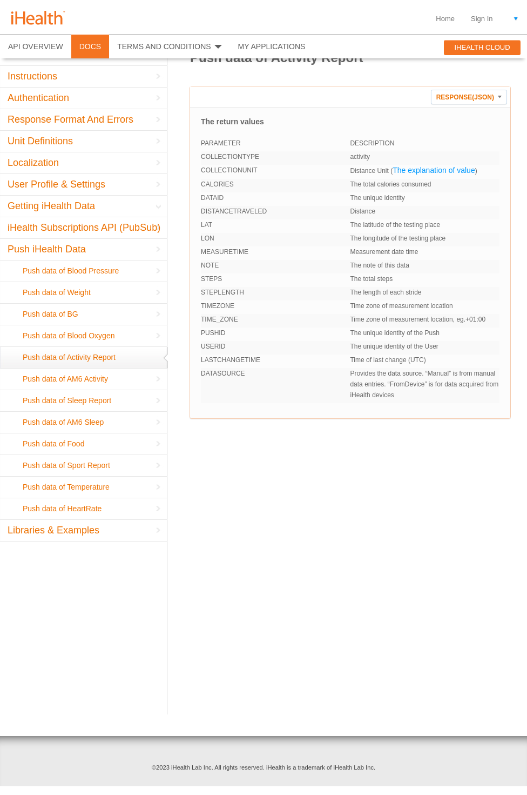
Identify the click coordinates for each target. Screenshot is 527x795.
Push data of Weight (57, 292)
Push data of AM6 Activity (65, 379)
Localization (33, 162)
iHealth (38, 18)
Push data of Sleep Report (67, 400)
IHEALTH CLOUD (482, 47)
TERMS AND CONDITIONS (164, 46)
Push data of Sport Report (66, 465)
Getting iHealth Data (51, 206)
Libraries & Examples (53, 530)
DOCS (90, 46)
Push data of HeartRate (62, 508)
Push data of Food (53, 443)
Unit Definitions (40, 141)
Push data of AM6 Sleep (63, 422)
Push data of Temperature (66, 487)
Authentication (38, 97)
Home (445, 19)
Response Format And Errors (70, 119)
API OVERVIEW (35, 46)
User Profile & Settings (56, 184)
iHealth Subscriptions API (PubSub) (84, 227)
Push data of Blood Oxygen (68, 335)
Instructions (32, 76)
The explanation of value (434, 170)
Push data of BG (50, 314)
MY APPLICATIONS (272, 46)
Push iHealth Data (47, 249)
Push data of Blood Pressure (71, 270)
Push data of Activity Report (69, 357)
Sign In (481, 19)
